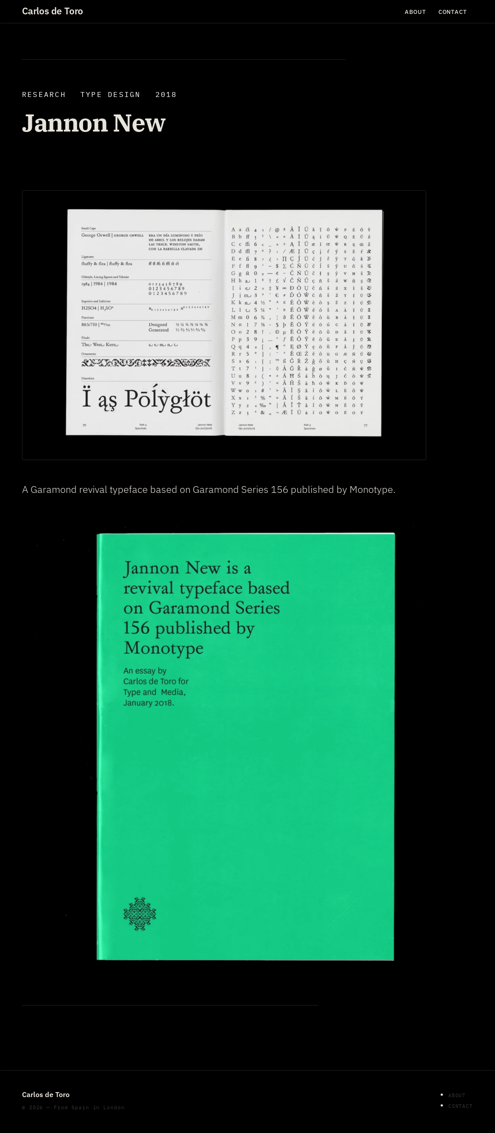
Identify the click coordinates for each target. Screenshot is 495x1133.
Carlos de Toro (52, 11)
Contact (452, 11)
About (415, 11)
